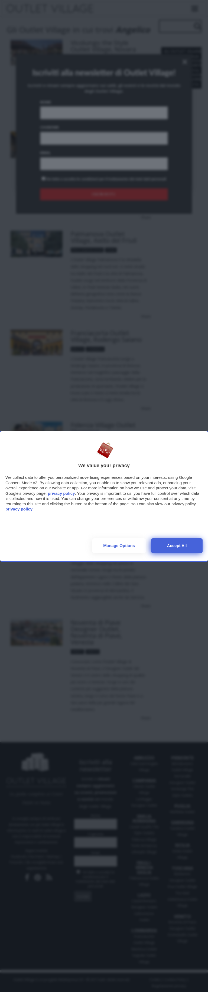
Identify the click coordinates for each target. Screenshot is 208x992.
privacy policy (61, 493)
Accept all (177, 545)
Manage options (119, 545)
